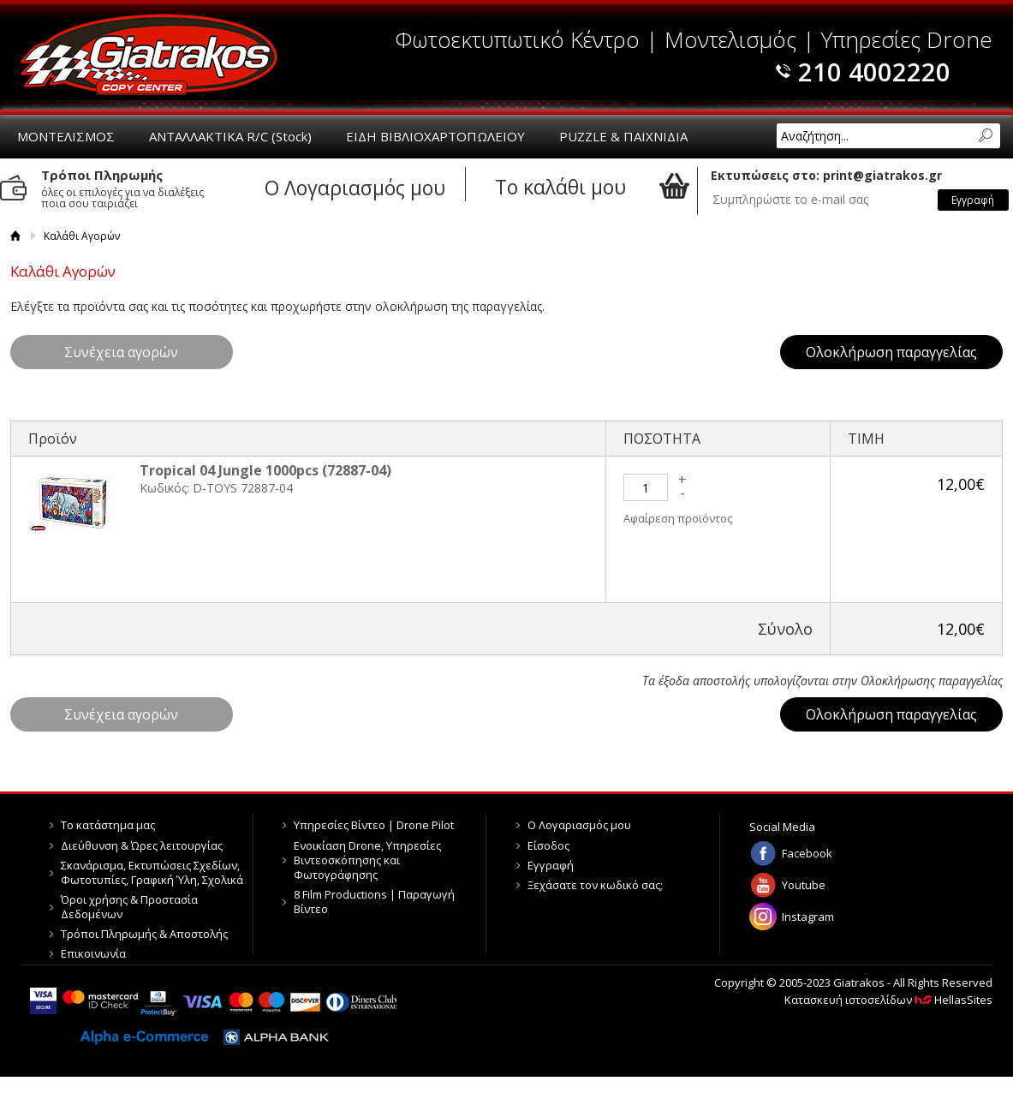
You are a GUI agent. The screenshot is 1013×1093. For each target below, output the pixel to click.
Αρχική (16, 236)
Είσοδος (548, 845)
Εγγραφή (550, 865)
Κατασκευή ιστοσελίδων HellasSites (888, 999)
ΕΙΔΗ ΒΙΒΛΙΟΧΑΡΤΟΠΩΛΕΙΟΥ (435, 136)
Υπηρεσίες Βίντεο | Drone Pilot (374, 825)
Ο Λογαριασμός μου (579, 825)
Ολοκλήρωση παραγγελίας (891, 352)
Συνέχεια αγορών (121, 352)
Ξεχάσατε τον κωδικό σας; (595, 885)
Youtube (803, 885)
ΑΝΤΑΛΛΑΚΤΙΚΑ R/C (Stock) (230, 136)
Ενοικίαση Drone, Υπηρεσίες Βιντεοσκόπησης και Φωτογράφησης (367, 860)
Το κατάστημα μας (108, 825)
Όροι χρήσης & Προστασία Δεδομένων (129, 907)
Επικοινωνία (93, 953)
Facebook (807, 853)
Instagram (808, 916)
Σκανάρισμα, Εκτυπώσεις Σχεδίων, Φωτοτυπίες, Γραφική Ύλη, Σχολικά (152, 872)
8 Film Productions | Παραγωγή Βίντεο (374, 902)
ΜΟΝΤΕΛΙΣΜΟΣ (66, 136)
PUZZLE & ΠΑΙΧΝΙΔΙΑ (623, 136)
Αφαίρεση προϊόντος (677, 518)
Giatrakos (149, 55)
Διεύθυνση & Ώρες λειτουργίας (142, 845)
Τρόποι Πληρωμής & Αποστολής (144, 933)
